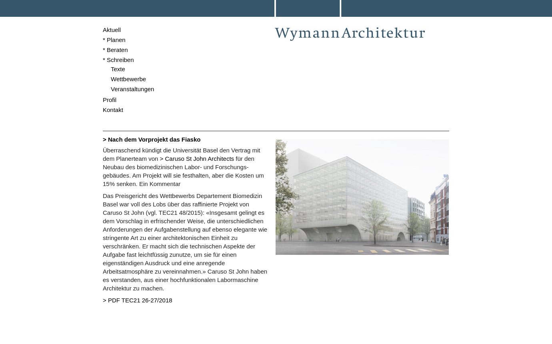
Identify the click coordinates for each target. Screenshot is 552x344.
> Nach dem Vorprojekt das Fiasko (151, 139)
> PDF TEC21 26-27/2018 (137, 300)
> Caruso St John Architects (197, 158)
